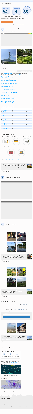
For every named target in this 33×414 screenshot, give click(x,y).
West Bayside (19, 20)
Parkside (22, 20)
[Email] (4, 399)
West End (4, 114)
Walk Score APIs (13, 376)
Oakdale (4, 116)
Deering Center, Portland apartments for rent (8, 80)
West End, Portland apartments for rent (7, 104)
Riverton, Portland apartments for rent (7, 99)
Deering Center (5, 118)
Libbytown (4, 119)
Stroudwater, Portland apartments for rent (8, 102)
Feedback (2, 405)
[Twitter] (1, 399)
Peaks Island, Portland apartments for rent (8, 98)
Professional (9, 398)
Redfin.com (19, 74)
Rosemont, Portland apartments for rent (7, 101)
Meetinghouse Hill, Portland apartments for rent (9, 92)
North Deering (5, 124)
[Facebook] (2, 399)
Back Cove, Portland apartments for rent (7, 76)
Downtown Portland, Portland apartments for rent (9, 83)
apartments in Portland (8, 73)
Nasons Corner (5, 123)
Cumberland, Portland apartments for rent (8, 77)
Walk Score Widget (14, 362)
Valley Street (28, 20)
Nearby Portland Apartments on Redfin (7, 22)
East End (4, 115)
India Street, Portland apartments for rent (7, 89)
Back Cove (4, 120)
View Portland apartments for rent (6, 24)
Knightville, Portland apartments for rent (7, 91)
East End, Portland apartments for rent (7, 86)
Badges (8, 405)
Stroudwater (5, 128)
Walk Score (3, 398)
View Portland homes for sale (19, 24)
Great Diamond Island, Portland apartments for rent (9, 87)
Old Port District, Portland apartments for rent (8, 95)
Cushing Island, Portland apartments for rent (8, 79)
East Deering (5, 127)
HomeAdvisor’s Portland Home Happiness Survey (12, 159)
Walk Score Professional (7, 348)
